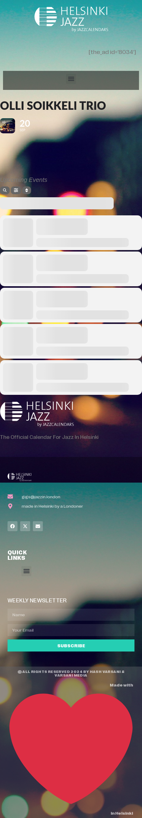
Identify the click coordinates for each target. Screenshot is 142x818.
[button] (71, 79)
